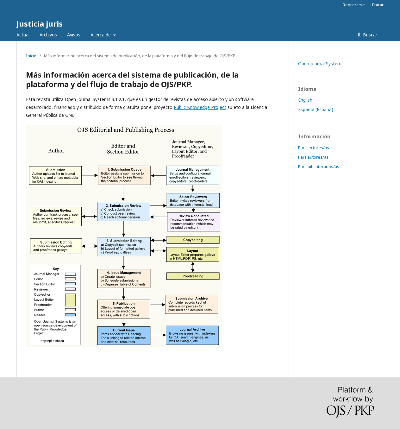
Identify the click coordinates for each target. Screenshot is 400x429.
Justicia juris (39, 23)
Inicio (31, 56)
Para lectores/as (313, 147)
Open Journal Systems (321, 63)
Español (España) (315, 109)
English (305, 100)
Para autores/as (313, 157)
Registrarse (354, 5)
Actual (22, 35)
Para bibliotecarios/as (318, 166)
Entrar (378, 5)
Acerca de (101, 35)
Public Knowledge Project (200, 107)
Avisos (73, 35)
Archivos (48, 35)
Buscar (369, 35)
